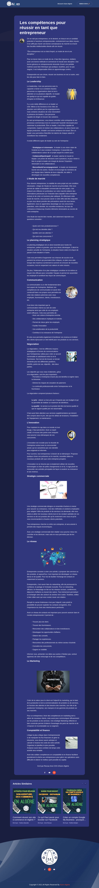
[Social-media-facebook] (44, 772)
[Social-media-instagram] (54, 772)
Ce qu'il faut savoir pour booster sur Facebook (48, 818)
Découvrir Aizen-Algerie (65, 3)
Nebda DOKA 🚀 (84, 3)
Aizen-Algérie (65, 885)
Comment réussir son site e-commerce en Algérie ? (24, 818)
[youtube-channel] (49, 772)
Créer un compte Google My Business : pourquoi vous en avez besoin (74, 818)
